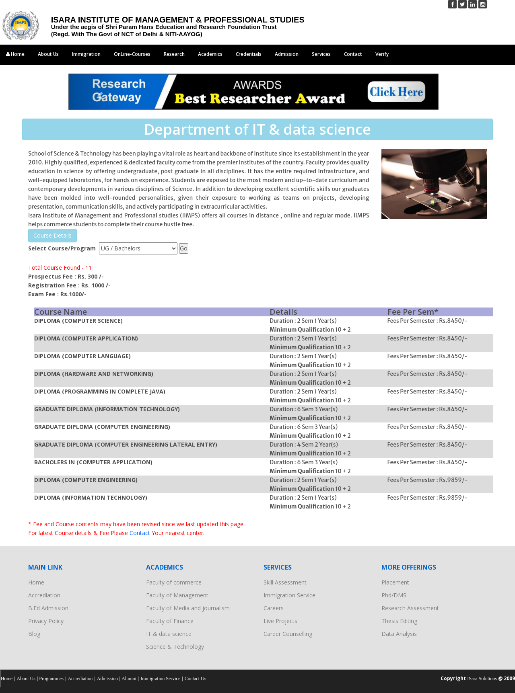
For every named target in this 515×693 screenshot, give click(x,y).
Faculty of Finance (170, 621)
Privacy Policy (46, 621)
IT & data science (169, 634)
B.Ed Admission (48, 608)
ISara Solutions (482, 678)
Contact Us (195, 678)
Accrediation (44, 595)
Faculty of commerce (174, 582)
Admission (287, 54)
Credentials (249, 54)
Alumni (129, 678)
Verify (382, 54)
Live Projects (280, 621)
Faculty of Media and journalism (188, 608)
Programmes (51, 678)
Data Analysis (399, 634)
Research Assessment (410, 608)
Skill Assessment (285, 582)
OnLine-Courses (132, 54)
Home (15, 54)
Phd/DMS (393, 595)
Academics (210, 54)
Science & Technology (175, 646)
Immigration (86, 54)
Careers (274, 608)
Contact (353, 54)
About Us (48, 54)
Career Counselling (288, 634)
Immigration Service (289, 595)
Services (321, 54)
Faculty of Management (177, 595)
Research (174, 54)
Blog (34, 634)
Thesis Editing (399, 621)
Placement (395, 582)
